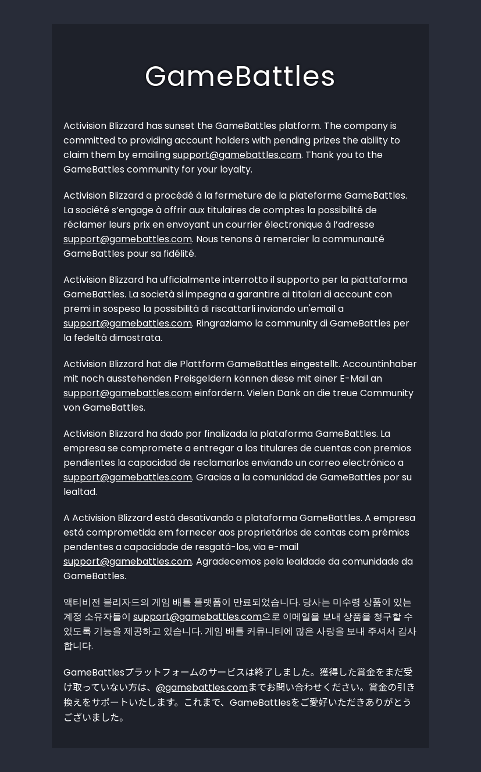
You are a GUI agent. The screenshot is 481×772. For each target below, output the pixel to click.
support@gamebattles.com (237, 154)
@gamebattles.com (202, 687)
